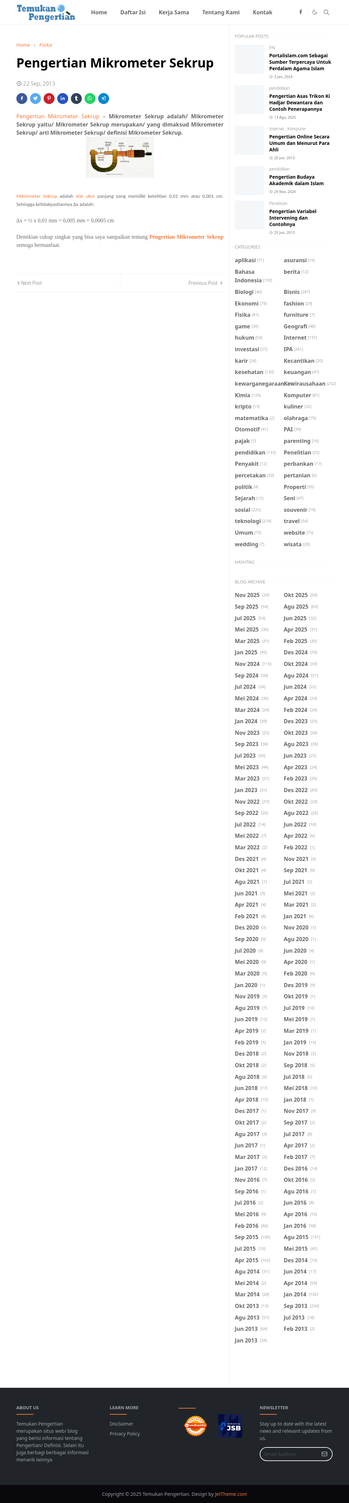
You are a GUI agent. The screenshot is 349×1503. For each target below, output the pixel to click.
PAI (272, 47)
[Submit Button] (324, 1454)
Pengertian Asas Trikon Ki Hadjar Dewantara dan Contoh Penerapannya (299, 102)
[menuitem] (99, 12)
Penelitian (278, 203)
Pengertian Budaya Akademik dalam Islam (296, 180)
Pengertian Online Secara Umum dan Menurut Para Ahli (299, 143)
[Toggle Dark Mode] (314, 12)
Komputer (296, 129)
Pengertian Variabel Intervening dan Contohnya (292, 217)
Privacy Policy (125, 1433)
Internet (277, 129)
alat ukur (85, 196)
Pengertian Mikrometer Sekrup (58, 116)
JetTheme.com (231, 1494)
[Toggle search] (326, 12)
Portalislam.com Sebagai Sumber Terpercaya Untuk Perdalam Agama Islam (300, 62)
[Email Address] (288, 1454)
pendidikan (279, 88)
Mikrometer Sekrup (36, 196)
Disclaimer (121, 1423)
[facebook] (300, 12)
